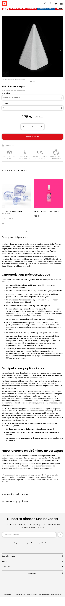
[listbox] (16, 223)
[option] (3, 223)
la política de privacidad (46, 543)
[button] (7, 594)
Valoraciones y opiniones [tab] (15, 501)
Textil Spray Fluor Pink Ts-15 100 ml (46, 211)
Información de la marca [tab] (15, 494)
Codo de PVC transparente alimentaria (12, 212)
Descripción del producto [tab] (15, 237)
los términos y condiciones (27, 543)
